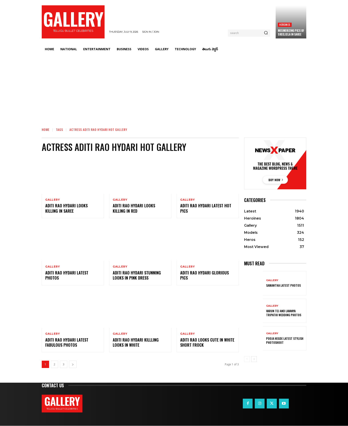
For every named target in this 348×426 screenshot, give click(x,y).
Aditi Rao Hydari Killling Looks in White (136, 342)
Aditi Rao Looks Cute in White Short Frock (207, 342)
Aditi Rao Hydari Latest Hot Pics (205, 208)
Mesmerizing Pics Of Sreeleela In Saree (291, 32)
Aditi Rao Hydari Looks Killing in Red (134, 208)
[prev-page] (247, 359)
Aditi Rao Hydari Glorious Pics (204, 275)
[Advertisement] (174, 88)
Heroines (284, 24)
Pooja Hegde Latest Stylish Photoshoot (284, 340)
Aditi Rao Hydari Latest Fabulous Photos (66, 342)
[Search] (266, 33)
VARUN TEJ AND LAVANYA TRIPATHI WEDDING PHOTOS (283, 312)
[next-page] (73, 364)
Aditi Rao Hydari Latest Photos (66, 275)
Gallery (52, 199)
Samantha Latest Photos (283, 285)
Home (45, 129)
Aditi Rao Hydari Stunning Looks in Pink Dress (137, 275)
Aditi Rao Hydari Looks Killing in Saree (66, 208)
